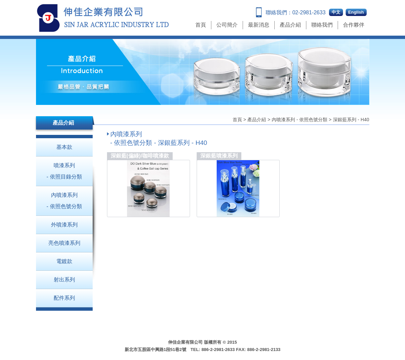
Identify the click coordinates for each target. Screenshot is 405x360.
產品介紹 (290, 25)
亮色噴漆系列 (64, 243)
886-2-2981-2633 (218, 349)
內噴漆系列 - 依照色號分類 (299, 119)
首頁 (200, 25)
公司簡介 (227, 25)
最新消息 (258, 25)
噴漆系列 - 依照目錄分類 (64, 171)
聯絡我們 (322, 25)
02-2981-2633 (309, 12)
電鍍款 (64, 261)
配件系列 (64, 298)
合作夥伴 (353, 25)
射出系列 (64, 279)
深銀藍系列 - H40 (351, 119)
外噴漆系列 (64, 224)
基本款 (64, 147)
